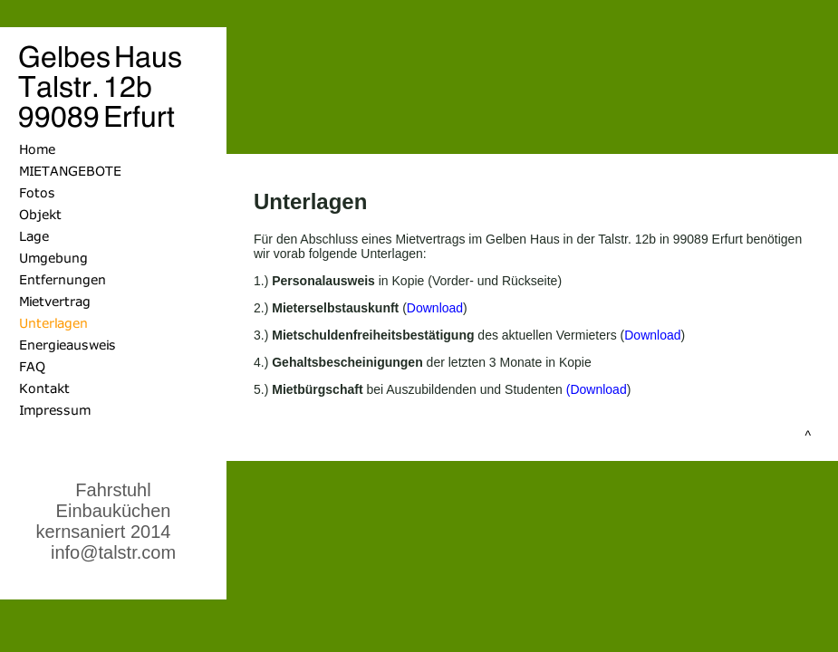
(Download (596, 389)
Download (435, 308)
